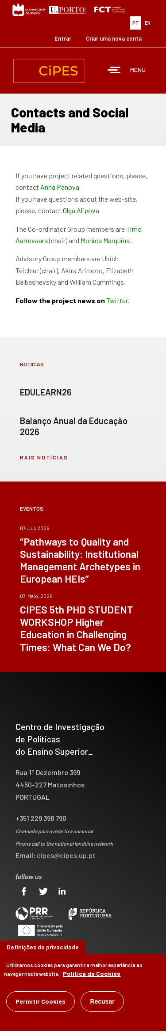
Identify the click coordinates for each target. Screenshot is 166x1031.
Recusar (102, 1001)
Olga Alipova (81, 210)
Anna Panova (59, 187)
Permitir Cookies (40, 1001)
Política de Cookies (91, 973)
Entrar (62, 38)
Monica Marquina (105, 240)
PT (135, 23)
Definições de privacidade (43, 947)
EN (148, 23)
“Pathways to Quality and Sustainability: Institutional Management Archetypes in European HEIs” (80, 560)
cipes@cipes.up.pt (66, 855)
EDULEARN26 (46, 392)
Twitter (116, 300)
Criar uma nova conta (114, 38)
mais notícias (44, 457)
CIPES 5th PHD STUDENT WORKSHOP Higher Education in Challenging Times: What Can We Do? (76, 628)
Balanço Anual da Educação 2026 (73, 426)
